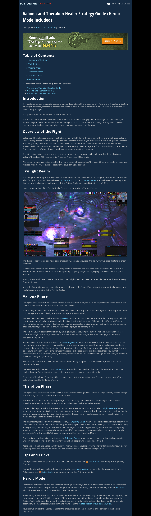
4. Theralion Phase (35, 71)
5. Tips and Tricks (34, 75)
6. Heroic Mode (33, 79)
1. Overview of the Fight (37, 60)
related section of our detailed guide (95, 503)
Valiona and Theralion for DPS (40, 90)
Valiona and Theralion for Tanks (41, 93)
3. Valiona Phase (34, 67)
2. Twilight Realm (34, 64)
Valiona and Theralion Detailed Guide (44, 88)
